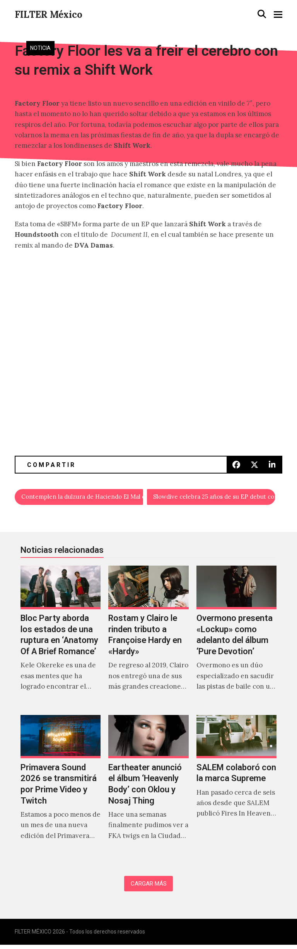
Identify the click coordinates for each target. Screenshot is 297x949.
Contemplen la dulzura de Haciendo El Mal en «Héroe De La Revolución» (82, 497)
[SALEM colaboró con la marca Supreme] (236, 787)
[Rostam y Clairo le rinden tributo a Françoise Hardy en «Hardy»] (148, 638)
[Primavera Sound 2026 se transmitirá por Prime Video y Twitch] (60, 787)
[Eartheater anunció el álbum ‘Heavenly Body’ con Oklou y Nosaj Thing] (148, 787)
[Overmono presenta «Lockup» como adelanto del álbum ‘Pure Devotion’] (236, 638)
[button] (262, 14)
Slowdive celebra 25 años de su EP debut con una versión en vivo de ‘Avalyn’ (214, 497)
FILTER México (48, 15)
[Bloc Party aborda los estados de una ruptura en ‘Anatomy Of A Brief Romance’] (60, 638)
